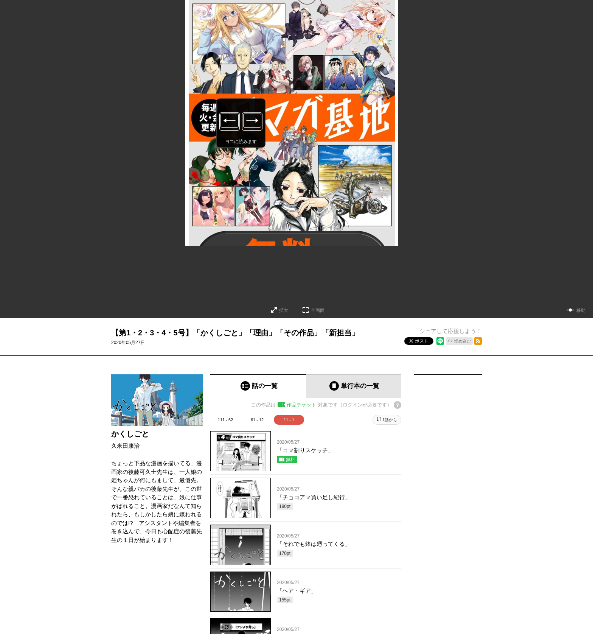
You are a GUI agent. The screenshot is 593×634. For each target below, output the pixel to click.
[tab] (258, 386)
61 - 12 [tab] (257, 419)
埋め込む (462, 341)
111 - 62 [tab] (225, 419)
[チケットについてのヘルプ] (397, 405)
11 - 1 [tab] (289, 419)
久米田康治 (125, 445)
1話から (389, 419)
